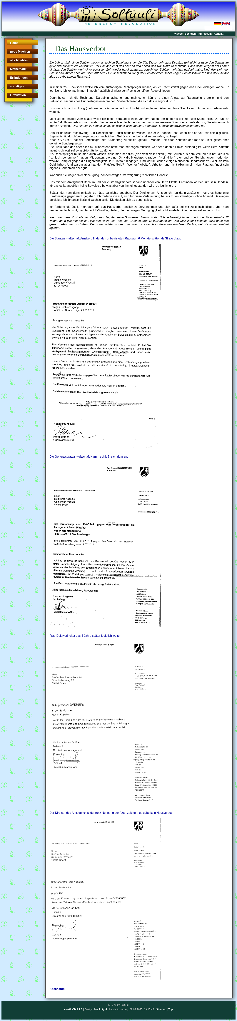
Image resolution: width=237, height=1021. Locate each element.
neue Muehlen (20, 51)
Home (14, 42)
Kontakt (218, 33)
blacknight (100, 1009)
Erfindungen (19, 77)
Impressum (205, 33)
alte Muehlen (19, 60)
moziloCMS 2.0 (73, 1009)
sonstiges (17, 86)
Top (170, 1009)
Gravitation (18, 95)
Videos (178, 33)
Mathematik (18, 69)
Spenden (190, 33)
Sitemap (161, 1009)
